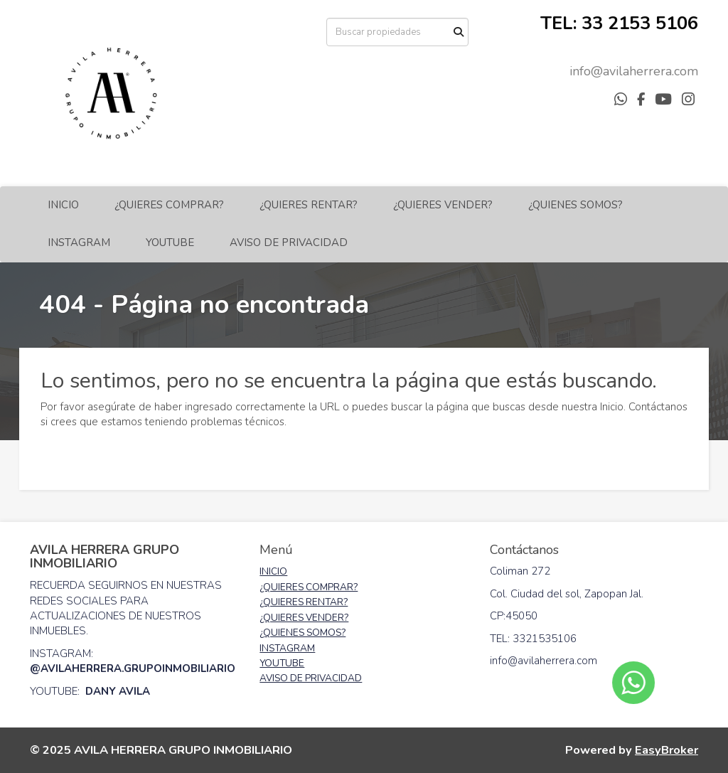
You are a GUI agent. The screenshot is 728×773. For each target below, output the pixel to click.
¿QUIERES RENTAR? (308, 205)
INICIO (63, 205)
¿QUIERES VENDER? (443, 205)
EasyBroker (666, 750)
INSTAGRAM (79, 242)
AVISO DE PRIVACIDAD (289, 242)
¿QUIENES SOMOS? (575, 205)
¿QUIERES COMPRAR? (169, 205)
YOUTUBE (170, 242)
